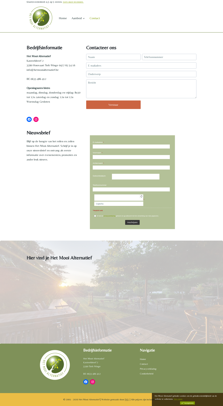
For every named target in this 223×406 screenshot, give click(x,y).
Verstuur (113, 104)
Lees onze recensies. (73, 1)
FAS (127, 399)
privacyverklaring (109, 216)
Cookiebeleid (146, 373)
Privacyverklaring (148, 368)
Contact (95, 18)
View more (178, 399)
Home (63, 18)
